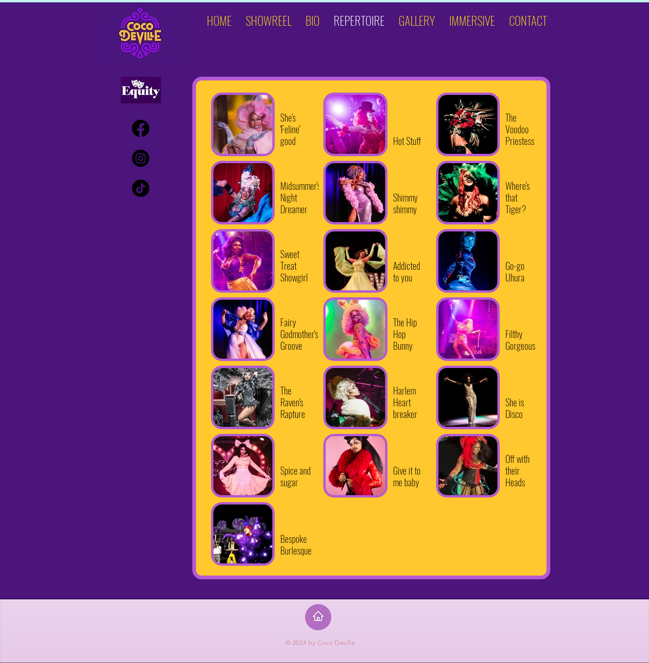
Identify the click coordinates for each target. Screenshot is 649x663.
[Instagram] (140, 158)
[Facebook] (140, 128)
